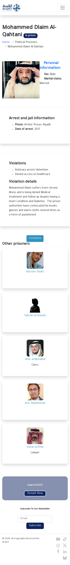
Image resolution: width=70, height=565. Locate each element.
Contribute (35, 238)
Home (6, 42)
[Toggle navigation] (62, 7)
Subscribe (35, 525)
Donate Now (35, 493)
